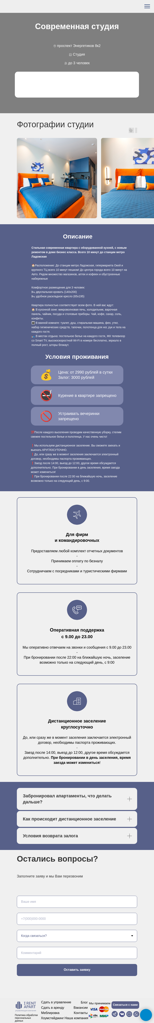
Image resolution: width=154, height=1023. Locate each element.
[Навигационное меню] (147, 6)
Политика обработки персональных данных (26, 1018)
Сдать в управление (56, 1002)
